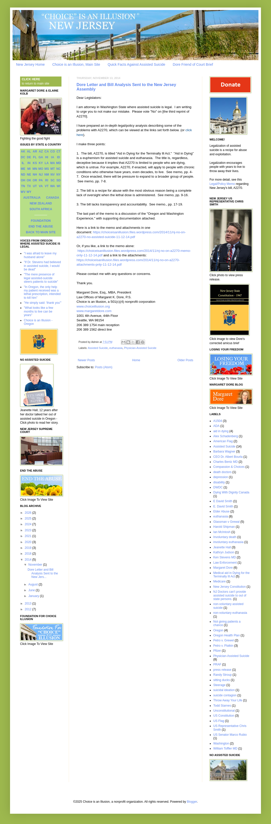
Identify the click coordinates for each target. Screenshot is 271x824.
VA (41, 186)
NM (46, 174)
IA (52, 157)
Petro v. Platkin (223, 645)
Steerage (219, 685)
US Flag (218, 721)
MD (58, 163)
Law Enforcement (225, 562)
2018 (28, 553)
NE (29, 174)
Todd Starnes (222, 705)
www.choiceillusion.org (93, 306)
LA (47, 163)
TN (23, 186)
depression (220, 477)
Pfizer (217, 650)
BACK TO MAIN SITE (40, 232)
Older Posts (185, 360)
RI (46, 180)
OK (29, 180)
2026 (28, 512)
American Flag (223, 441)
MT (52, 169)
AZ (41, 151)
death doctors (222, 472)
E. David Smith (223, 506)
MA (52, 163)
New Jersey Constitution (229, 586)
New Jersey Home (30, 64)
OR (35, 180)
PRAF (217, 664)
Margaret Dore (223, 567)
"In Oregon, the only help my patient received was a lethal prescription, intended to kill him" (42, 292)
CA (46, 151)
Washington (221, 743)
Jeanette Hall (222, 547)
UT (35, 186)
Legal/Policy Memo (222, 184)
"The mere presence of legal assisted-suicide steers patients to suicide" (41, 278)
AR (35, 151)
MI (29, 169)
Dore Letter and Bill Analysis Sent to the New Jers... (43, 573)
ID (58, 157)
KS (35, 163)
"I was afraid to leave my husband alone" (40, 255)
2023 (28, 530)
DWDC (218, 487)
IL (23, 163)
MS (46, 169)
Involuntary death (224, 537)
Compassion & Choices (229, 467)
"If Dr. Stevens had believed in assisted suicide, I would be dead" (42, 265)
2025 (28, 518)
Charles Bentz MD (225, 462)
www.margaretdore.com (94, 311)
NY (58, 174)
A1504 (217, 421)
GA (40, 157)
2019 (28, 548)
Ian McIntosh (222, 532)
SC (52, 180)
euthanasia (115, 347)
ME (23, 169)
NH (35, 174)
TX (29, 186)
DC (23, 157)
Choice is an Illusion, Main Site (76, 64)
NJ (41, 174)
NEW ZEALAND (41, 203)
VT (46, 186)
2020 (28, 542)
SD (58, 180)
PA (41, 180)
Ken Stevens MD (224, 557)
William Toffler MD (225, 748)
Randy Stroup (222, 675)
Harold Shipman (224, 527)
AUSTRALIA (31, 197)
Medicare (219, 581)
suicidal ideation (224, 690)
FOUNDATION (41, 220)
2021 (28, 536)
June (32, 590)
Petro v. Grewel (223, 640)
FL (35, 157)
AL (29, 151)
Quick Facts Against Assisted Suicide (136, 64)
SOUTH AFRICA (40, 209)
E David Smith (222, 501)
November (35, 564)
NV (52, 174)
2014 (28, 559)
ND (23, 174)
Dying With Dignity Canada (231, 492)
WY (29, 192)
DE (29, 157)
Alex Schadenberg (225, 436)
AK (23, 151)
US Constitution (223, 715)
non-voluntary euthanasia (230, 613)
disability (219, 482)
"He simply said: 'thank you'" (42, 303)
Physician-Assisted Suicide (140, 347)
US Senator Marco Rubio (230, 734)
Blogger (192, 801)
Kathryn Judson (223, 552)
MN (35, 169)
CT (58, 151)
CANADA (52, 197)
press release (222, 669)
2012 (28, 609)
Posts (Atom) (103, 367)
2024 (28, 524)
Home (136, 360)
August (33, 584)
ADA (216, 426)
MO (40, 169)
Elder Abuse (221, 511)
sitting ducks (221, 680)
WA (52, 186)
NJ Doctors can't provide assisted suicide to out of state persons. (229, 595)
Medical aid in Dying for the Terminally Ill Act (231, 574)
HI (46, 157)
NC (58, 169)
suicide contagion (225, 695)
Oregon (218, 630)
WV (23, 192)
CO (52, 151)
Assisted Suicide (98, 347)
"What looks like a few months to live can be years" (38, 311)
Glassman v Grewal (226, 521)
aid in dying (221, 431)
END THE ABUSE (41, 226)
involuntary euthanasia (228, 542)
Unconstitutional (224, 710)
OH (23, 180)
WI (58, 186)
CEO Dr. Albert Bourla (228, 457)
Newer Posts (86, 360)
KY (41, 163)
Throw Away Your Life (227, 700)
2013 (28, 603)
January (34, 596)
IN (28, 163)
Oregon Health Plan (226, 635)
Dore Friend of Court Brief (193, 64)
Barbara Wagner (224, 451)
